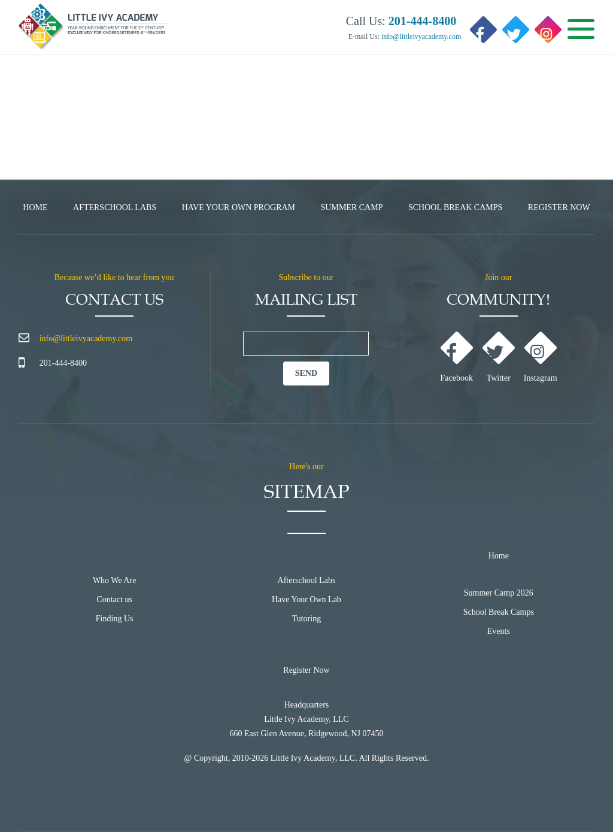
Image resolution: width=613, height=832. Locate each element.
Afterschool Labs (114, 207)
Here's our (306, 466)
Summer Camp (352, 207)
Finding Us (114, 618)
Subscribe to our (306, 277)
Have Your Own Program (238, 207)
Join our (498, 277)
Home (35, 207)
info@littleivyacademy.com (420, 36)
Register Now (559, 207)
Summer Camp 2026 (498, 592)
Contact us (114, 599)
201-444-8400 (63, 363)
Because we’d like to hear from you (114, 277)
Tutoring (306, 618)
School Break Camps (455, 207)
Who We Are (114, 580)
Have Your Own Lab (306, 599)
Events (498, 631)
